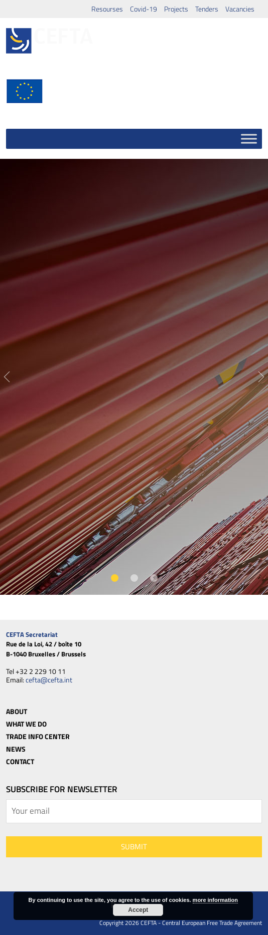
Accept (138, 909)
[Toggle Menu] (249, 138)
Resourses (107, 9)
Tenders (206, 9)
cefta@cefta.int (49, 679)
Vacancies (239, 9)
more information (215, 900)
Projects (176, 9)
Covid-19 (143, 9)
